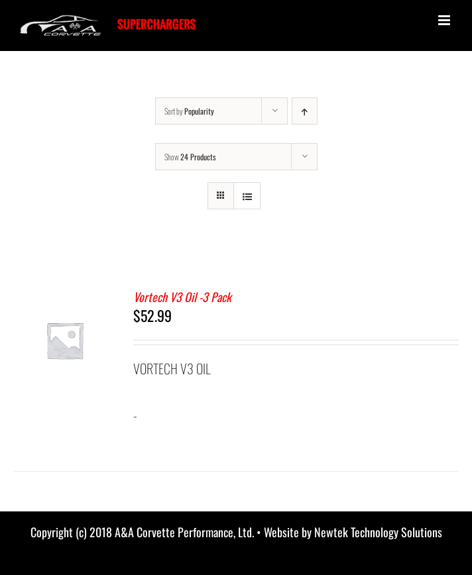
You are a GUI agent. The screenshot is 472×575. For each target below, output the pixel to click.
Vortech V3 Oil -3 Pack (182, 296)
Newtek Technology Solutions (378, 532)
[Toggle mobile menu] (445, 20)
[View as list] (247, 196)
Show (189, 156)
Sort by (189, 111)
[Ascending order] (305, 111)
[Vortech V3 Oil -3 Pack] (64, 299)
